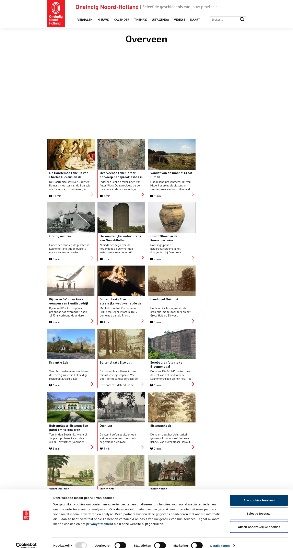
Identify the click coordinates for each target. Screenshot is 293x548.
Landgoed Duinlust (63, 299)
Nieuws (103, 20)
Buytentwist (207, 425)
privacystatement (99, 518)
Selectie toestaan (259, 508)
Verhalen (85, 20)
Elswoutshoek (159, 362)
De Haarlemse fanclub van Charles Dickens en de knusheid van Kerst (68, 177)
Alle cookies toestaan (258, 494)
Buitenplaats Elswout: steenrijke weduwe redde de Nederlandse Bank (219, 240)
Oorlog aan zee (209, 173)
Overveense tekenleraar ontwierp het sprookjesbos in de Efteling (120, 177)
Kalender (121, 20)
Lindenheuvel (159, 425)
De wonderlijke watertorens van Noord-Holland (70, 238)
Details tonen (220, 540)
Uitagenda (160, 20)
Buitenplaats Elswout (165, 299)
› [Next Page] (158, 464)
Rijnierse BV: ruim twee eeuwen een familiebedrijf (168, 238)
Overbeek (56, 425)
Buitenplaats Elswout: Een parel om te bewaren (68, 364)
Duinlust (105, 362)
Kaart (195, 20)
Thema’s (140, 20)
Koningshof (107, 425)
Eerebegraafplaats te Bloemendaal (214, 301)
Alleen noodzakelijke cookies (259, 521)
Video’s (179, 20)
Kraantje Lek (108, 299)
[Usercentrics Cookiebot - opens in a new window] (26, 540)
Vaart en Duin (208, 362)
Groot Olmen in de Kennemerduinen (112, 238)
